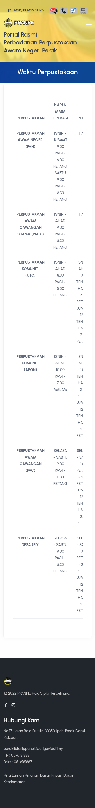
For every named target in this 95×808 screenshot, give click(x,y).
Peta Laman (14, 775)
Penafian (32, 775)
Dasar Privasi (51, 775)
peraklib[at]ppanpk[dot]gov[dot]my (33, 748)
